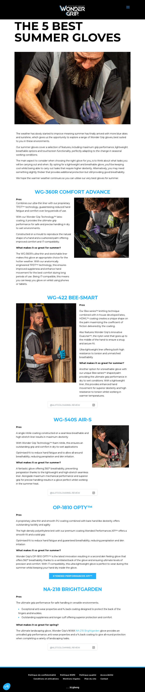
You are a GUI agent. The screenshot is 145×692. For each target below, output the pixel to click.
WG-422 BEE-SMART (72, 298)
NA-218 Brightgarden (87, 630)
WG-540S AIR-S (73, 420)
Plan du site (90, 679)
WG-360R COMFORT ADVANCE (72, 192)
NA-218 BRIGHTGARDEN (72, 589)
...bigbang (72, 687)
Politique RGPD (67, 675)
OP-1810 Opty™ (72, 507)
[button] (7, 686)
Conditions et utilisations (46, 679)
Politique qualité (87, 675)
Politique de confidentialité (42, 675)
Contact (104, 679)
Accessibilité (106, 675)
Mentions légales (71, 679)
